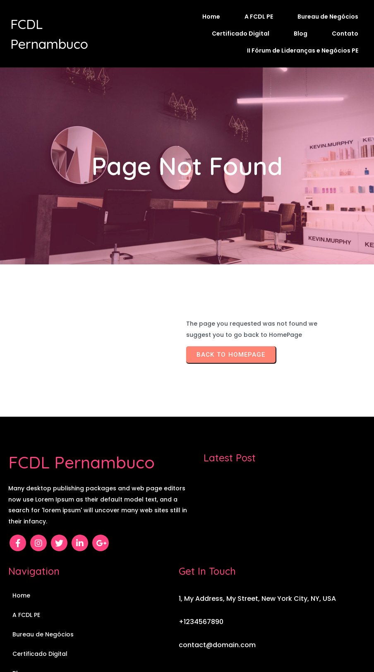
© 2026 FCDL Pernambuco (187, 642)
